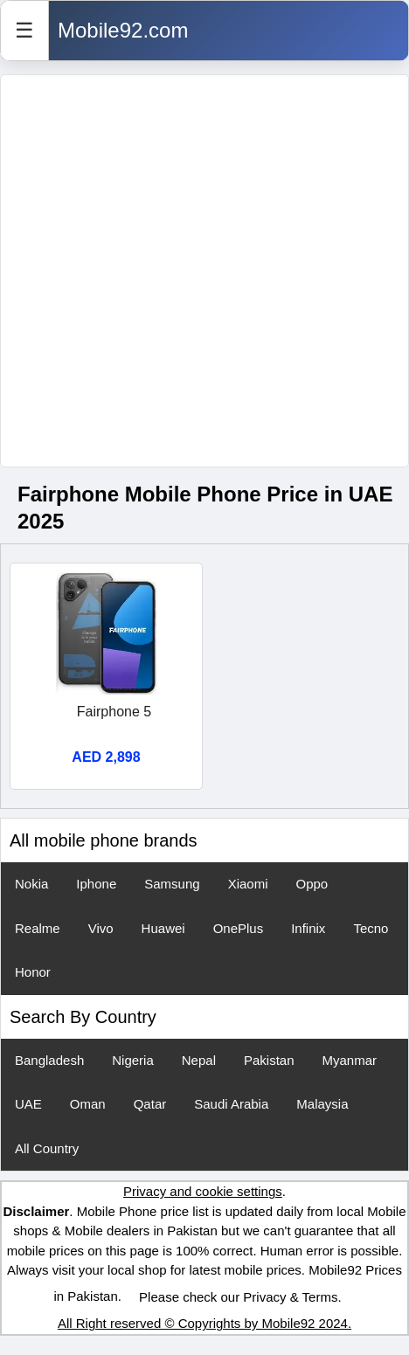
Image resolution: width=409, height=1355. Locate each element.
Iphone (96, 883)
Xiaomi (248, 883)
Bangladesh (49, 1060)
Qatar (150, 1103)
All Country (47, 1148)
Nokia (31, 883)
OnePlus (238, 928)
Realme (37, 928)
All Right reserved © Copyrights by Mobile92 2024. (204, 1323)
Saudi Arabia (231, 1103)
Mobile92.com (123, 30)
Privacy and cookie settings (202, 1191)
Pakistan (269, 1060)
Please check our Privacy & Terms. (240, 1296)
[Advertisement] (196, 271)
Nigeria (133, 1060)
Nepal (199, 1060)
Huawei (163, 928)
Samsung (171, 883)
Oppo (311, 883)
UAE (28, 1103)
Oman (88, 1103)
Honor (33, 971)
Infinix (308, 928)
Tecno (370, 928)
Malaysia (322, 1103)
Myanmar (350, 1060)
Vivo (101, 928)
